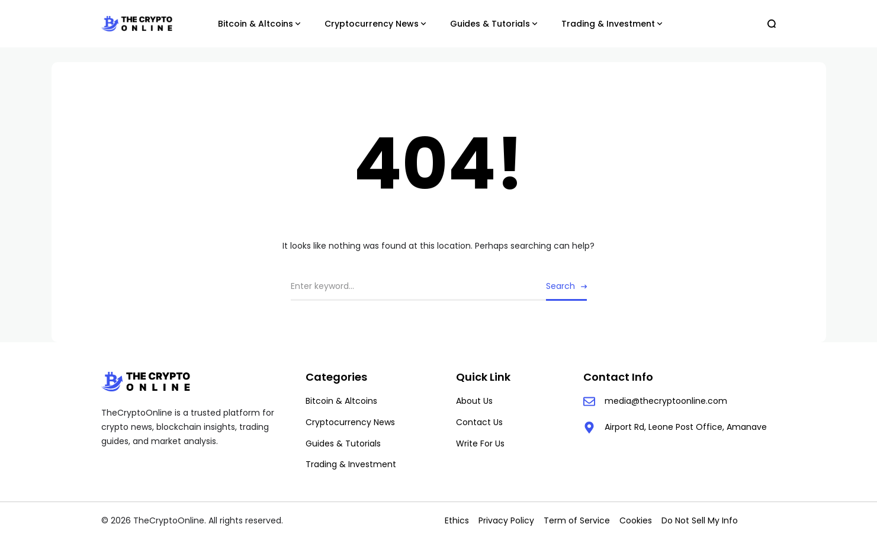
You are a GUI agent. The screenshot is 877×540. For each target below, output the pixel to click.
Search (560, 286)
